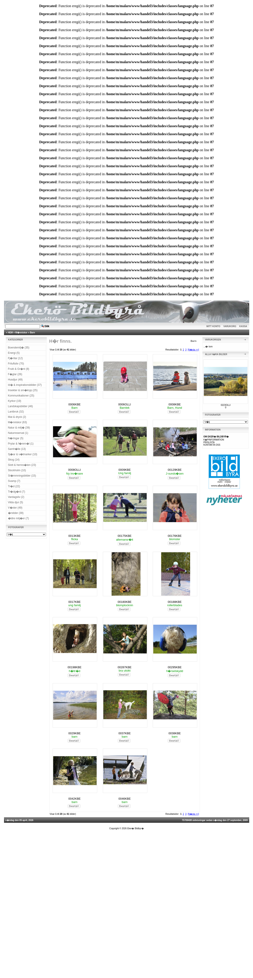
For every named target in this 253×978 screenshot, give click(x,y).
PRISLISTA (208, 442)
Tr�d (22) (14, 486)
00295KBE (174, 667)
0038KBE (175, 733)
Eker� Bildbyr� (135, 828)
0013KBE (74, 535)
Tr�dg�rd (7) (16, 491)
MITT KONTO (213, 326)
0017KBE (74, 602)
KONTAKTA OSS (211, 445)
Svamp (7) (14, 481)
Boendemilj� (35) (18, 347)
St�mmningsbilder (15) (22, 475)
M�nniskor (21, 332)
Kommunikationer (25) (21, 395)
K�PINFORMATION (213, 440)
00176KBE (174, 535)
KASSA (243, 326)
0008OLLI (74, 469)
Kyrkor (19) (14, 400)
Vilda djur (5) (15, 502)
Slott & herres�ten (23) (22, 465)
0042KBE (74, 798)
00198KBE (74, 667)
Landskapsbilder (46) (20, 406)
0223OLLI (225, 405)
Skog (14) (14, 459)
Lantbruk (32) (16, 411)
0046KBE (124, 798)
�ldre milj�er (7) (18, 518)
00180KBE (125, 602)
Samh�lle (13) (17, 449)
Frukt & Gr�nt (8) (18, 368)
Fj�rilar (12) (15, 358)
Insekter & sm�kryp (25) (23, 390)
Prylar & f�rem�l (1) (21, 443)
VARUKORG (229, 326)
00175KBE (125, 535)
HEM (10, 332)
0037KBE (124, 733)
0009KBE (124, 469)
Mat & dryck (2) (17, 417)
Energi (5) (14, 352)
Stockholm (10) (17, 470)
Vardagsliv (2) (16, 497)
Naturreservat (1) (18, 433)
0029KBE (74, 733)
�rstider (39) (16, 513)
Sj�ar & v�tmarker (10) (22, 454)
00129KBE (174, 469)
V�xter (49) (15, 507)
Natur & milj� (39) (19, 427)
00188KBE (174, 602)
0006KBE (74, 404)
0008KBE (175, 404)
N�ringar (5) (15, 438)
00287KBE (125, 667)
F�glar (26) (15, 374)
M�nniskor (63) (17, 422)
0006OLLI (124, 404)
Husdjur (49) (15, 379)
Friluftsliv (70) (16, 363)
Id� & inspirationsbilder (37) (25, 384)
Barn (32, 332)
